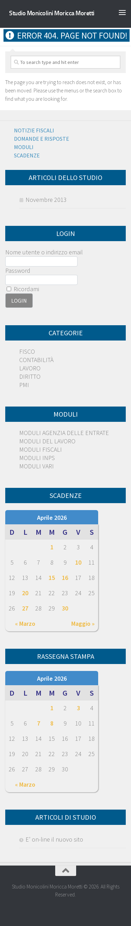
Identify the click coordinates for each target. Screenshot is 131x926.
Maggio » (83, 624)
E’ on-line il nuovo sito (54, 839)
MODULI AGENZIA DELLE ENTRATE (64, 433)
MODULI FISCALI (40, 449)
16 (65, 578)
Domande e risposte (41, 138)
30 (65, 608)
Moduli (24, 147)
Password (17, 270)
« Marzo (25, 624)
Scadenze (27, 155)
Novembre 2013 (46, 200)
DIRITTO (30, 376)
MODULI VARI (36, 466)
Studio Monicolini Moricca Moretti (51, 13)
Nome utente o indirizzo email (44, 252)
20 (25, 593)
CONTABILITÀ (36, 360)
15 (52, 578)
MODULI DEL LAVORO (47, 441)
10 (78, 562)
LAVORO (30, 368)
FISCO (27, 351)
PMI (24, 385)
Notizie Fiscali (34, 130)
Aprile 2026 (52, 518)
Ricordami (23, 289)
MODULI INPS (37, 458)
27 (25, 608)
